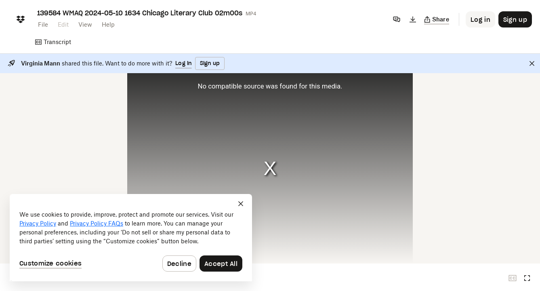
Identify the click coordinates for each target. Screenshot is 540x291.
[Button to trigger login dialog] (480, 19)
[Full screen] (527, 278)
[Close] (531, 63)
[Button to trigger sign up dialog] (515, 19)
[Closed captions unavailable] (512, 278)
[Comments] (397, 19)
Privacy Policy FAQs (96, 223)
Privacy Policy (37, 223)
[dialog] (131, 237)
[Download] (413, 19)
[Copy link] (437, 19)
